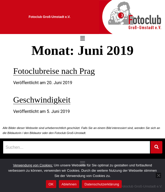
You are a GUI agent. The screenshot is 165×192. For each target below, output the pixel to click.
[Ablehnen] (158, 175)
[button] (82, 38)
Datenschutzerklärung (101, 184)
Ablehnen (69, 184)
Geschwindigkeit (41, 99)
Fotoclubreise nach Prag (54, 71)
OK (51, 184)
